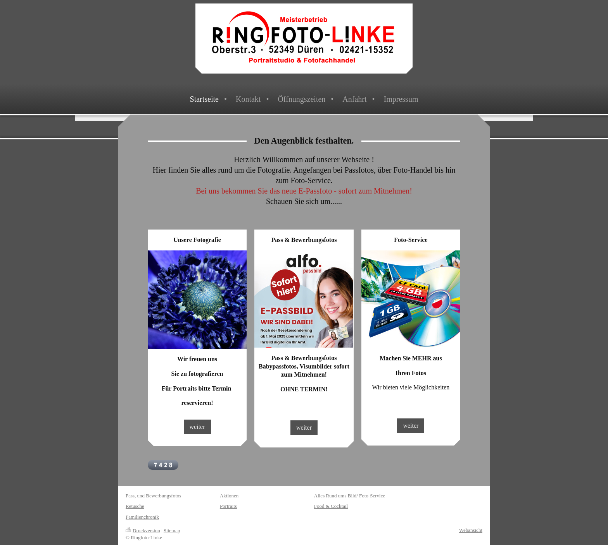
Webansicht (470, 530)
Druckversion (143, 530)
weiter (197, 426)
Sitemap (172, 530)
